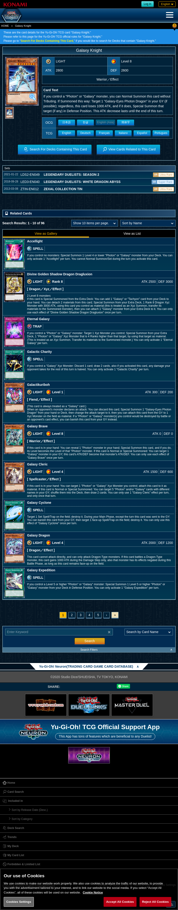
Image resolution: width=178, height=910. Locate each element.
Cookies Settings (18, 902)
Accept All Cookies (120, 902)
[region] (89, 889)
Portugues (161, 133)
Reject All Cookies (155, 902)
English (66, 133)
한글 (85, 122)
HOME (5, 25)
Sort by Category (22, 819)
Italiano (123, 133)
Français (104, 133)
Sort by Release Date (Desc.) (30, 810)
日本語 (66, 122)
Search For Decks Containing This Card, (47, 40)
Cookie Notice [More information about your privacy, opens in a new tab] (93, 892)
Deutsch (85, 133)
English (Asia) (105, 122)
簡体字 (125, 122)
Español (142, 133)
